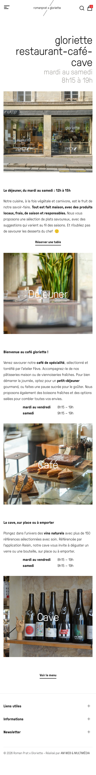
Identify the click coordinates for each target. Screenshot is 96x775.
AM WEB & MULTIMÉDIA (75, 753)
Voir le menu (48, 675)
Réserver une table (48, 242)
